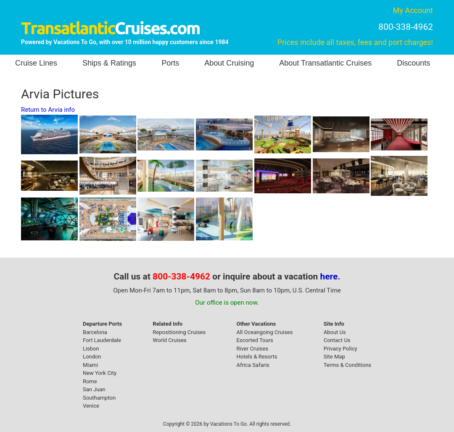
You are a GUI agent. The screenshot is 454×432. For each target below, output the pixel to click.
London (92, 356)
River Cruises (252, 348)
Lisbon (91, 348)
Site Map (334, 356)
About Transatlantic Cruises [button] (325, 63)
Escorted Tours (254, 340)
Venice (91, 406)
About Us (335, 332)
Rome (90, 381)
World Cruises (169, 340)
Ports (170, 63)
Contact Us (337, 340)
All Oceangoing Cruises (264, 332)
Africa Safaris (252, 365)
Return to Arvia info (48, 109)
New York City (99, 373)
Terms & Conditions (347, 365)
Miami (90, 365)
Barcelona (95, 332)
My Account (413, 10)
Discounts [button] (413, 63)
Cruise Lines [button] (36, 63)
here (329, 276)
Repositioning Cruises (179, 332)
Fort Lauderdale (102, 340)
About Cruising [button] (229, 63)
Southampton (99, 398)
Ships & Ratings (109, 63)
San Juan (94, 389)
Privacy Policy (340, 348)
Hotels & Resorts (256, 356)
